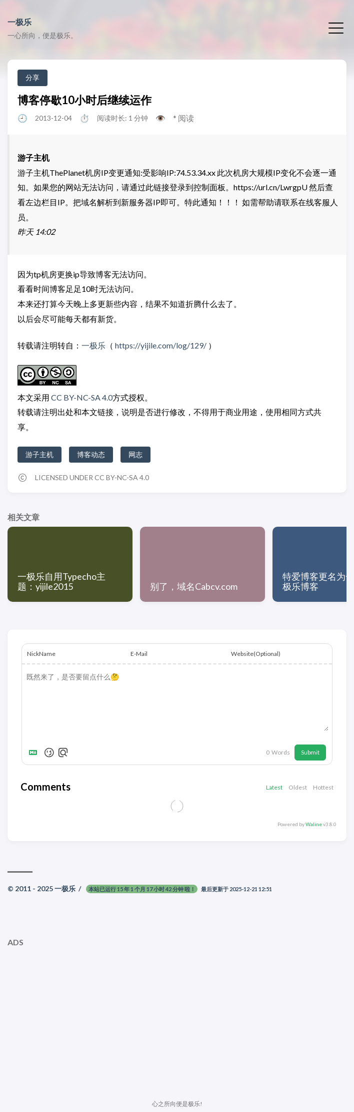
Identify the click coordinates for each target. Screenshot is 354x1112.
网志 (135, 454)
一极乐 (20, 22)
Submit (310, 752)
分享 (33, 77)
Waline (314, 824)
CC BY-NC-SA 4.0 (81, 397)
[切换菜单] (336, 27)
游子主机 (40, 454)
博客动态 (91, 454)
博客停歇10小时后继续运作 (85, 100)
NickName (41, 653)
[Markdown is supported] (35, 753)
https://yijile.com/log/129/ (160, 345)
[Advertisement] (177, 1022)
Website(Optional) (255, 653)
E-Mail (139, 653)
